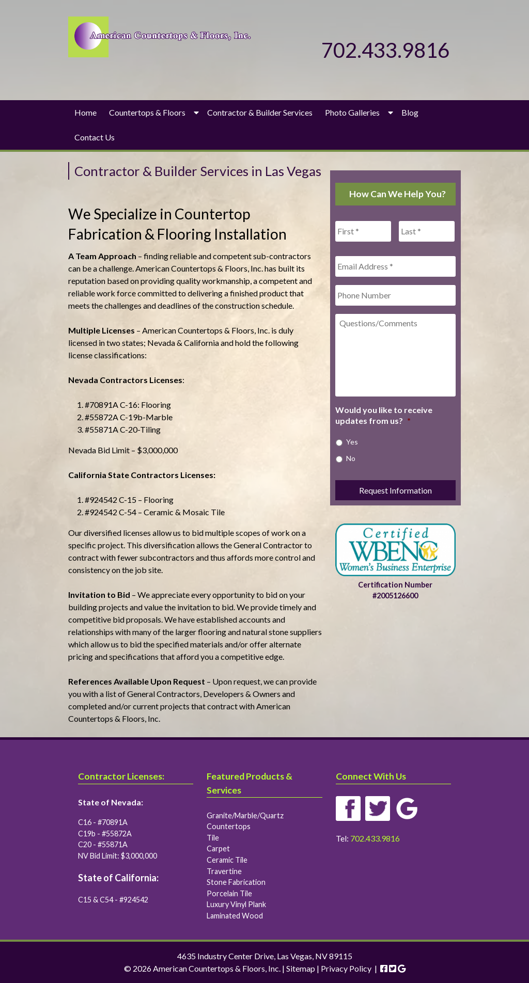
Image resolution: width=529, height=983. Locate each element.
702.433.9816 (385, 50)
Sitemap (300, 968)
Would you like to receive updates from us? (383, 415)
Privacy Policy (346, 968)
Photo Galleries (352, 112)
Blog (409, 112)
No (350, 458)
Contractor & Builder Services (260, 112)
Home (85, 112)
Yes (352, 441)
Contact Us (94, 137)
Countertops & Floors (147, 112)
